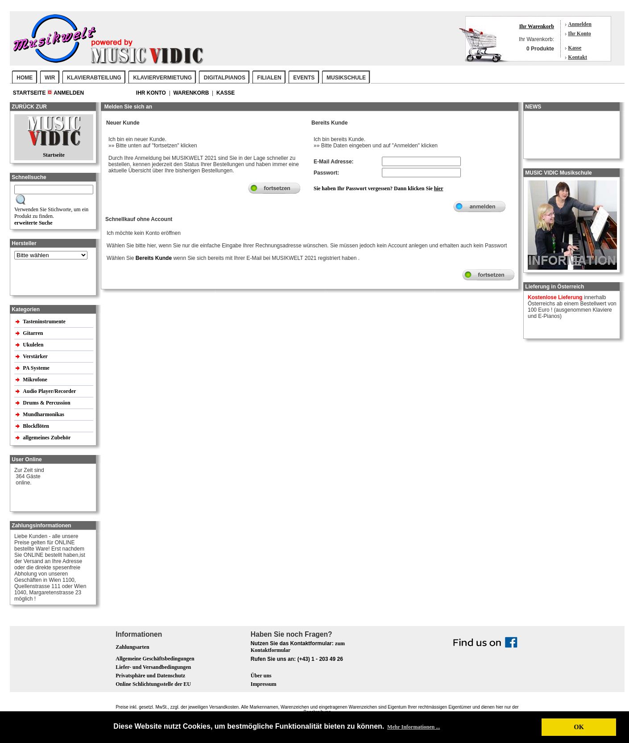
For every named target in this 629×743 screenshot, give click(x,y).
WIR (50, 78)
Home (25, 78)
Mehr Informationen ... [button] (413, 727)
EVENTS (303, 78)
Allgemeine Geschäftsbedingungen (155, 658)
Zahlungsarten (132, 647)
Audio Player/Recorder (49, 391)
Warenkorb (191, 93)
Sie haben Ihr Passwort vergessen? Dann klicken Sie (378, 188)
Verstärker (36, 356)
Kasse (574, 48)
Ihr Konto (579, 33)
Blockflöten (36, 426)
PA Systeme (36, 368)
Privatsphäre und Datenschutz (150, 675)
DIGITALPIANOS (224, 78)
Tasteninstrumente (45, 321)
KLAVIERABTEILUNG (94, 78)
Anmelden (580, 24)
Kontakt (577, 57)
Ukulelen (34, 345)
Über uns (261, 675)
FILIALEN (269, 78)
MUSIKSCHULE (346, 78)
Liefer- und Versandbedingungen (153, 667)
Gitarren (33, 333)
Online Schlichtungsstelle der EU (153, 684)
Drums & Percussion (47, 403)
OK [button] (578, 726)
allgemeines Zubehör (47, 437)
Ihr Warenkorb (536, 26)
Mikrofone (35, 379)
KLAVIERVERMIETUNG (162, 78)
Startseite (30, 93)
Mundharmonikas (43, 414)
